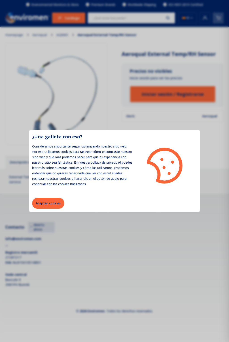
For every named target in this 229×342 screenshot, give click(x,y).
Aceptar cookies (48, 203)
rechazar (38, 178)
